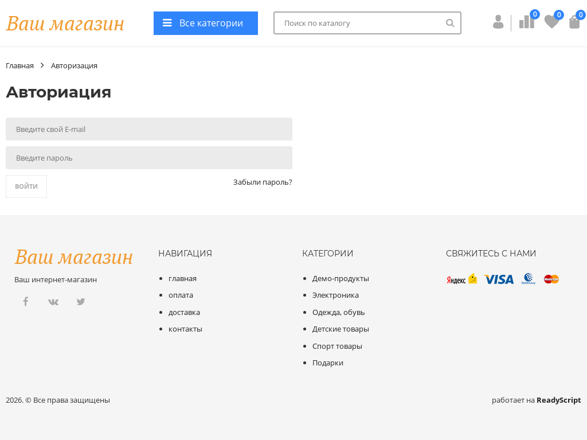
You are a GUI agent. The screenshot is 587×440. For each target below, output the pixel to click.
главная (183, 278)
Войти (26, 186)
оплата (181, 295)
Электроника (335, 295)
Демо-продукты (340, 278)
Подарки (327, 362)
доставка (184, 312)
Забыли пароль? (262, 182)
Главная (20, 65)
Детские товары (340, 329)
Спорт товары (337, 346)
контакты (185, 329)
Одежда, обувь (338, 312)
